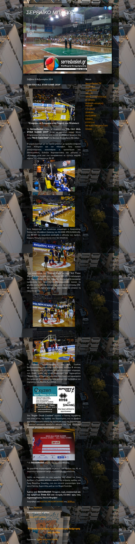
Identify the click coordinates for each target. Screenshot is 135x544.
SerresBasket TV (93, 83)
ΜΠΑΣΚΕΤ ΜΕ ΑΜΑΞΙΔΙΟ (96, 126)
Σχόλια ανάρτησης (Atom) (47, 539)
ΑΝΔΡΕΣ (89, 93)
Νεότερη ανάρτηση (38, 528)
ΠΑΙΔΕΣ (88, 129)
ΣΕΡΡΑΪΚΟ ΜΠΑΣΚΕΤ (51, 12)
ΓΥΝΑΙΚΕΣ (90, 109)
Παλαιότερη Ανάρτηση (67, 528)
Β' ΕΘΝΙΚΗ (90, 100)
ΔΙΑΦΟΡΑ (38, 507)
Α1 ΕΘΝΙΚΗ (90, 87)
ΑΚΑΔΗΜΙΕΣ (91, 90)
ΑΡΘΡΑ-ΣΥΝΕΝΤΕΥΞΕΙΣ (95, 97)
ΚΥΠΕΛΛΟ (90, 122)
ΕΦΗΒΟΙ (89, 119)
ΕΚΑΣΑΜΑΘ (90, 116)
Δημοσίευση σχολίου (38, 517)
